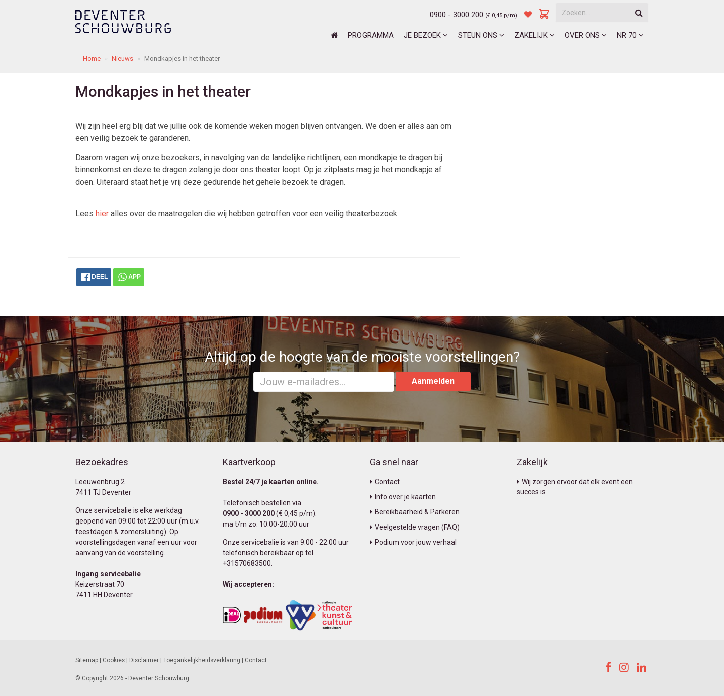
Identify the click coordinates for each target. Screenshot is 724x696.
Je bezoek (426, 35)
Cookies (114, 660)
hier (102, 213)
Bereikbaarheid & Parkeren (415, 512)
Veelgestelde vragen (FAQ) (415, 527)
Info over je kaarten (403, 497)
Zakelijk (534, 35)
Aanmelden (433, 381)
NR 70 (630, 35)
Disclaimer (144, 660)
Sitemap (86, 660)
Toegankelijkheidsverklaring (201, 660)
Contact (385, 482)
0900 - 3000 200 (456, 14)
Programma (371, 35)
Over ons (586, 35)
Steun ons (481, 35)
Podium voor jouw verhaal (413, 542)
